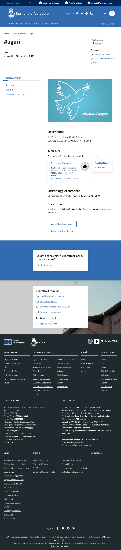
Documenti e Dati (11, 371)
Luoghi (103, 363)
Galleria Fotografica (108, 371)
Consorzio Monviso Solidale (44, 471)
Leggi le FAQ (9, 471)
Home (6, 33)
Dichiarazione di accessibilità (15, 464)
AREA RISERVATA (59, 546)
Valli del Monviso (68, 464)
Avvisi (83, 371)
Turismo (60, 382)
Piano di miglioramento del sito (16, 468)
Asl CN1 (36, 468)
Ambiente (37, 363)
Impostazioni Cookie (12, 502)
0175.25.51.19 (13, 413)
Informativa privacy (11, 495)
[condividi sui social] (97, 40)
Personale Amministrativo (14, 378)
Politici (6, 382)
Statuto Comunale (11, 491)
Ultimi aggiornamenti (12, 510)
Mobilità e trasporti (64, 363)
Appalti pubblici (39, 371)
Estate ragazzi (87, 363)
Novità (14, 33)
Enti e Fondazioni (11, 374)
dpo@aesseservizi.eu (75, 442)
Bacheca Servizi (10, 487)
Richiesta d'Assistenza (13, 483)
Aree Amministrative (12, 363)
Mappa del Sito (10, 518)
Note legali (8, 499)
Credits (7, 506)
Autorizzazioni (38, 374)
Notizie (23, 33)
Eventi (103, 359)
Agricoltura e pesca (40, 359)
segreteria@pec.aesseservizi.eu (78, 445)
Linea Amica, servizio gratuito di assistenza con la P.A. (83, 468)
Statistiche (8, 514)
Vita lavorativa (62, 386)
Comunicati (85, 367)
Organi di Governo (11, 359)
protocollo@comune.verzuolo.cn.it (64, 178)
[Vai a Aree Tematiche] (73, 3)
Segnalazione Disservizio (14, 479)
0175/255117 (67, 173)
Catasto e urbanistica (41, 378)
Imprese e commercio (65, 359)
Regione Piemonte (40, 460)
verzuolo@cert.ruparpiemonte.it (21, 421)
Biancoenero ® (70, 543)
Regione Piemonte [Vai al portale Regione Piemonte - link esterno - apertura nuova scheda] (12, 3)
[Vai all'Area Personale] (100, 3)
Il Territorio (105, 367)
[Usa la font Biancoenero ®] (49, 3)
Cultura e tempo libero (42, 382)
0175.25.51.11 (13, 410)
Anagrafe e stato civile (42, 367)
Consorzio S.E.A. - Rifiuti (71, 460)
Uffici (6, 367)
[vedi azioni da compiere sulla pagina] (97, 44)
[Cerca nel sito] (112, 13)
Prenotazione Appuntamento (15, 475)
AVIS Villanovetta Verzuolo (72, 471)
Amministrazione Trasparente (15, 460)
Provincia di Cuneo (40, 464)
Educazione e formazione (43, 386)
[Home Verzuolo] (29, 13)
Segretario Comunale (61, 163)
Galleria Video (106, 374)
